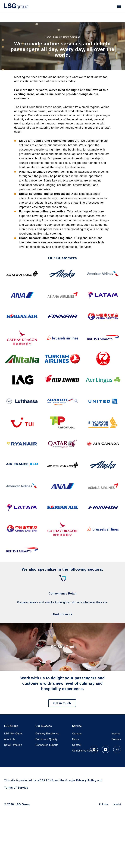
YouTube (105, 749)
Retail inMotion (13, 745)
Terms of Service (16, 787)
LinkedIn (94, 749)
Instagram (117, 749)
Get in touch (62, 703)
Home (48, 37)
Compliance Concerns (85, 750)
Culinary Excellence (47, 733)
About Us (9, 739)
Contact (76, 745)
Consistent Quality (46, 739)
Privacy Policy (86, 780)
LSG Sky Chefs (61, 37)
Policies (116, 739)
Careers (77, 733)
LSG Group (16, 6)
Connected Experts (46, 745)
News (75, 739)
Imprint (116, 733)
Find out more (63, 614)
